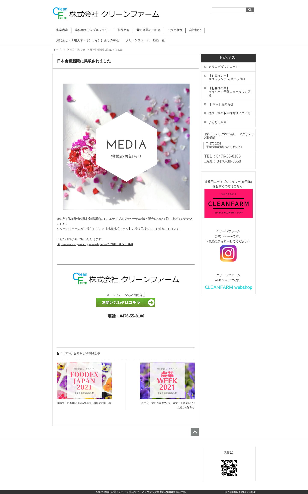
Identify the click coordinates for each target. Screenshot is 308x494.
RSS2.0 (228, 452)
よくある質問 (218, 122)
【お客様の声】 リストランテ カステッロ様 (229, 77)
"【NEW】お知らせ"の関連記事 (80, 353)
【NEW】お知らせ (75, 49)
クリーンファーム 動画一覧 (145, 40)
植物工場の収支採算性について (229, 113)
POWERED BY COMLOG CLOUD (240, 492)
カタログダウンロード (223, 66)
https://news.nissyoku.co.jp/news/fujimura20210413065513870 (95, 244)
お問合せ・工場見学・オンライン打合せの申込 (87, 40)
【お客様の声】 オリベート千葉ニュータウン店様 (229, 92)
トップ (57, 49)
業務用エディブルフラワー (93, 30)
